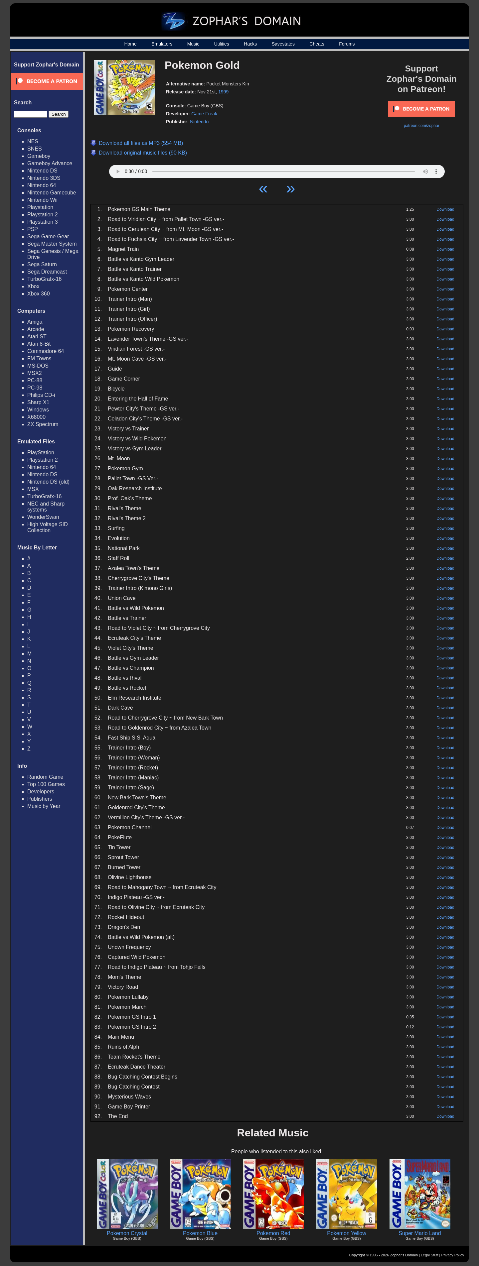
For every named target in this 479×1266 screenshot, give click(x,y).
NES (32, 141)
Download (445, 209)
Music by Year (44, 806)
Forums (347, 44)
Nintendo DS (42, 170)
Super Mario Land (420, 1233)
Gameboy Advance (49, 163)
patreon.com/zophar (421, 125)
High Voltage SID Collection (47, 527)
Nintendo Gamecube (51, 192)
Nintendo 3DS (44, 178)
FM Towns (39, 358)
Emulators (161, 44)
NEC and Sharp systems (46, 507)
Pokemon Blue (200, 1233)
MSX (33, 489)
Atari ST (37, 336)
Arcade (35, 329)
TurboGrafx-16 (44, 279)
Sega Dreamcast (47, 272)
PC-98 (34, 388)
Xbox (33, 286)
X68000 (36, 417)
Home (130, 44)
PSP (32, 229)
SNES (34, 149)
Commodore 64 (45, 351)
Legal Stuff (429, 1255)
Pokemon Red (273, 1233)
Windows (38, 409)
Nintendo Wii (42, 200)
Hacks (250, 44)
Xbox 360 (38, 293)
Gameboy (38, 156)
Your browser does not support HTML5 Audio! (277, 170)
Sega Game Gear (48, 236)
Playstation (40, 207)
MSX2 (34, 373)
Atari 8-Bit (39, 344)
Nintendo (199, 121)
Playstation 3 (42, 222)
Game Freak (204, 113)
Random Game (45, 777)
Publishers (39, 799)
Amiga (34, 322)
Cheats (316, 44)
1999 (223, 91)
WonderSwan (43, 517)
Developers (40, 791)
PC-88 (34, 380)
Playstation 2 (42, 214)
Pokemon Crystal (127, 1233)
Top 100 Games (46, 784)
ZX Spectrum (42, 424)
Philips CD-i (41, 395)
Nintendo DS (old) (48, 482)
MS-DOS (38, 366)
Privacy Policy (452, 1255)
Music (193, 44)
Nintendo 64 (41, 185)
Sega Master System (52, 244)
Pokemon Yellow (346, 1233)
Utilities (221, 44)
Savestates (283, 44)
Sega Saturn (42, 264)
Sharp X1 (38, 402)
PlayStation (40, 452)
